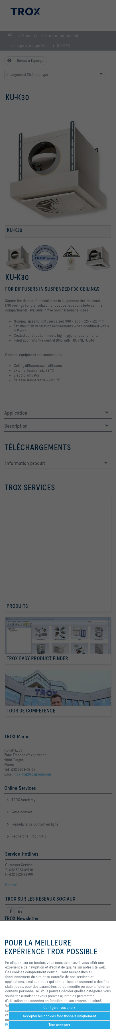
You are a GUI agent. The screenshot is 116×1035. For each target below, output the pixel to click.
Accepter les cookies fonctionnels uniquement (59, 1016)
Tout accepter (59, 1024)
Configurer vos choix (59, 1007)
